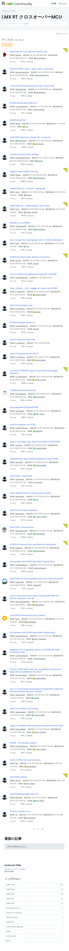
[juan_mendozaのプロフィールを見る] (40, 639)
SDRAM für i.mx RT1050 (20, 223)
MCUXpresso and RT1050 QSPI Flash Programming (32, 561)
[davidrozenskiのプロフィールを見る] (20, 89)
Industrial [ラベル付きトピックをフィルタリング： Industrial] (9, 922)
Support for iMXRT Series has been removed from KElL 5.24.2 (36, 725)
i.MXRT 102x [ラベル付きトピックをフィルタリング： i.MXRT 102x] (10, 894)
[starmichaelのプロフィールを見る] (20, 695)
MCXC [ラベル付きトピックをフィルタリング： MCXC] (8, 941)
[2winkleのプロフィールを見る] (18, 55)
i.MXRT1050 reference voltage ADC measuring (30, 137)
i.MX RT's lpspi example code (22, 339)
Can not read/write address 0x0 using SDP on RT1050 (33, 274)
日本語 (53, 3)
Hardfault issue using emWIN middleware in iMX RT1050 (34, 459)
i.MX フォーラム (9, 11)
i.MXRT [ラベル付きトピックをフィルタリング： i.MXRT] (8, 931)
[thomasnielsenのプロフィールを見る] (21, 675)
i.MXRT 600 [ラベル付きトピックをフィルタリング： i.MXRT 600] (10, 903)
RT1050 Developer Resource (22, 322)
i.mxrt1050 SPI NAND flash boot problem (27, 615)
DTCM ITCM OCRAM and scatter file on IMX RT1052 (32, 86)
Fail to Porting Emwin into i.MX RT (24, 353)
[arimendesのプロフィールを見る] (19, 479)
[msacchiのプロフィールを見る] (18, 445)
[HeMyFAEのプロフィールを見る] (38, 431)
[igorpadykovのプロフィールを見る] (41, 58)
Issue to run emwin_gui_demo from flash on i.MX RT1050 (35, 442)
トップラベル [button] (12, 879)
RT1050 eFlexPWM (18, 120)
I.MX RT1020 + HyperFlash (21, 476)
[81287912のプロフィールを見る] (18, 798)
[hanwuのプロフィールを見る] (18, 780)
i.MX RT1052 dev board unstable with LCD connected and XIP (36, 578)
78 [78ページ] (38, 829)
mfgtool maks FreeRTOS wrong (24, 171)
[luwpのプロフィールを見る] (17, 243)
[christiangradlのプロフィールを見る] (20, 226)
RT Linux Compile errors (20, 811)
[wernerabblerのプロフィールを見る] (20, 712)
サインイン (63, 3)
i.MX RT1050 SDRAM (18, 777)
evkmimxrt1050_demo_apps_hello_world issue (31, 69)
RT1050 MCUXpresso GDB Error (23, 103)
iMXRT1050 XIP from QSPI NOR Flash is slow (28, 51)
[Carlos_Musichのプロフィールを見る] (32, 212)
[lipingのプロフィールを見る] (17, 619)
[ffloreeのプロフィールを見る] (18, 175)
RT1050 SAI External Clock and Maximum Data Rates (33, 544)
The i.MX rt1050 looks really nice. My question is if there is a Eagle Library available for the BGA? (35, 670)
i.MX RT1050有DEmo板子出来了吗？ (25, 794)
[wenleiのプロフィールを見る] (17, 124)
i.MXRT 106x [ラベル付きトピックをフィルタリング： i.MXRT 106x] (10, 885)
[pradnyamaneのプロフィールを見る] (39, 109)
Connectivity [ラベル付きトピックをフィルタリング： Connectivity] (11, 936)
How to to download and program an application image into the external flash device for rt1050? (36, 690)
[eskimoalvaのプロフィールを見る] (19, 514)
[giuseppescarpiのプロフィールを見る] (21, 531)
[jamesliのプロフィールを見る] (18, 260)
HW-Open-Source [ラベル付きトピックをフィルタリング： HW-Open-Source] (13, 908)
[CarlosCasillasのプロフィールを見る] (40, 295)
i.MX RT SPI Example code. (21, 305)
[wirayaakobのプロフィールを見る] (19, 411)
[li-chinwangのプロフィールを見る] (20, 292)
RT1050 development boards (22, 390)
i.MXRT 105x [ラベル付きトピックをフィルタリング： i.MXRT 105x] (10, 889)
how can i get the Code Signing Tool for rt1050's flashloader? (36, 240)
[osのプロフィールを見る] (16, 815)
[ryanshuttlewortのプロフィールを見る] (21, 106)
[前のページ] (23, 829)
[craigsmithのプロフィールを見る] (19, 582)
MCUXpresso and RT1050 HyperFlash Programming (32, 632)
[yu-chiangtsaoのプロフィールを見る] (21, 377)
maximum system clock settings (24, 154)
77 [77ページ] (33, 829)
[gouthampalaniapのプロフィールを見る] (22, 602)
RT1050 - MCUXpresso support (23, 743)
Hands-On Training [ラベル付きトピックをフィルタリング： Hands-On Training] (13, 913)
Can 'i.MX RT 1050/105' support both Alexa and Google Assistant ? (33, 372)
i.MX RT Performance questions (23, 510)
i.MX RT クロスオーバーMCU (15, 869)
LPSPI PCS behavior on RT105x (23, 424)
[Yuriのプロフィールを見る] (26, 127)
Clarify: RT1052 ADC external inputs (25, 760)
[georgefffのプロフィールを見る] (19, 462)
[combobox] (34, 23)
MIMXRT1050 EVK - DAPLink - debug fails (27, 188)
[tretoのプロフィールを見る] (17, 192)
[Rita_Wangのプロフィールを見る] (40, 414)
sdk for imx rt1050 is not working (24, 708)
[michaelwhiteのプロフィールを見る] (20, 394)
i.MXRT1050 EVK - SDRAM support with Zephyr (30, 206)
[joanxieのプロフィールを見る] (40, 161)
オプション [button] (60, 33)
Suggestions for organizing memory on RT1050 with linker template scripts (35, 651)
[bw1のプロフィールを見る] (16, 763)
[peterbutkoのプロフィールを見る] (22, 141)
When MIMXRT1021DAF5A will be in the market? (30, 493)
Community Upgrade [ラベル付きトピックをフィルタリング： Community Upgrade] (14, 927)
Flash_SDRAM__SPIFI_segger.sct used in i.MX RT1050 (33, 288)
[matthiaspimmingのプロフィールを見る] (22, 158)
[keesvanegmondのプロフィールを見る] (22, 72)
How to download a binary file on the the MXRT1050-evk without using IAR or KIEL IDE (34, 597)
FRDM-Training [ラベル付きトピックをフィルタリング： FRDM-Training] (11, 917)
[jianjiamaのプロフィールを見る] (19, 548)
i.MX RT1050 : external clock (22, 527)
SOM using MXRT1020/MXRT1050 (24, 407)
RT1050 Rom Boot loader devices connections (30, 257)
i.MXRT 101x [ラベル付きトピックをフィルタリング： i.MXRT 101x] (10, 899)
